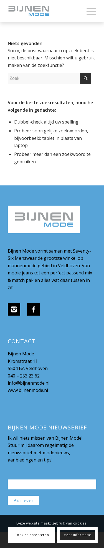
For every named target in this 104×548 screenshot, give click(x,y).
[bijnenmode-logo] (43, 11)
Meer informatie (77, 535)
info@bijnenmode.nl (28, 383)
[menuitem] (88, 11)
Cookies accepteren (31, 535)
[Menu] (88, 11)
